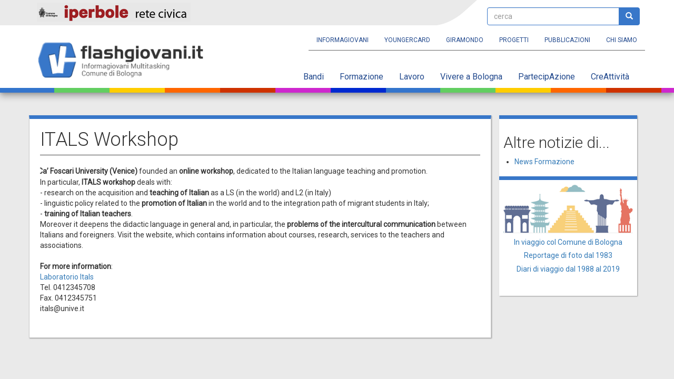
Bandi (313, 77)
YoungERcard (407, 40)
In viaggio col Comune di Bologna (568, 242)
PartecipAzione (546, 77)
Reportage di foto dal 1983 (568, 255)
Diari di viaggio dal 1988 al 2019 (568, 269)
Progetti (514, 40)
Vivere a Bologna (471, 77)
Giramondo (464, 40)
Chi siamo (621, 40)
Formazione (361, 77)
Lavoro (411, 77)
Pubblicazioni (567, 40)
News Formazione (544, 161)
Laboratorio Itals (67, 277)
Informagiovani (342, 40)
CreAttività (610, 77)
